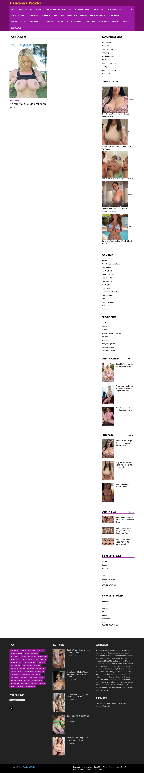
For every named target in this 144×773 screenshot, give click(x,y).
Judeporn (105, 309)
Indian (104, 612)
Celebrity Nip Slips (109, 63)
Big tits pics (40, 650)
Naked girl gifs (39, 671)
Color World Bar (108, 347)
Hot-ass (22, 668)
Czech (104, 622)
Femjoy (104, 572)
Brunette (23, 656)
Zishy (104, 582)
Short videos (25, 683)
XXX (103, 299)
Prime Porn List (108, 274)
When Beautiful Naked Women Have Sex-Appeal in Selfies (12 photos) (78, 674)
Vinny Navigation (108, 344)
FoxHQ (104, 67)
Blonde (27, 653)
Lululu (104, 323)
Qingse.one (106, 326)
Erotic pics (37, 665)
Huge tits (13, 671)
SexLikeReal (106, 42)
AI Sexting (46, 16)
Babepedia (106, 74)
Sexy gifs (27, 680)
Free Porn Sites (107, 278)
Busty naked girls (41, 659)
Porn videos (23, 677)
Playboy (105, 568)
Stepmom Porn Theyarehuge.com (104, 16)
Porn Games (87, 767)
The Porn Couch (108, 302)
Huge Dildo (33, 22)
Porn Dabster (107, 295)
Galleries (91, 22)
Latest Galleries (111, 358)
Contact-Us (16, 28)
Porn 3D (97, 767)
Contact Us (98, 770)
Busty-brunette (42, 656)
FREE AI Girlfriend (82, 9)
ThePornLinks (107, 267)
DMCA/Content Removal (82, 770)
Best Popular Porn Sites (111, 264)
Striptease (42, 683)
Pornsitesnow (107, 281)
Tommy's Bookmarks (110, 292)
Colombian (106, 619)
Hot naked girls (40, 668)
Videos (125, 22)
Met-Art (105, 561)
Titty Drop (20, 686)
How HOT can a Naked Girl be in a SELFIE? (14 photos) (79, 651)
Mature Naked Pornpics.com (58, 9)
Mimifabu (105, 340)
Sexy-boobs (33, 677)
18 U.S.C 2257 (121, 767)
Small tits (34, 683)
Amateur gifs (14, 650)
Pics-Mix (115, 22)
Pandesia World (29, 767)
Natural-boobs (15, 674)
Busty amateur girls (28, 659)
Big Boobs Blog (108, 56)
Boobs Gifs (34, 653)
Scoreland (106, 575)
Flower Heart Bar (108, 351)
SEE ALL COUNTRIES (110, 625)
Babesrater (106, 46)
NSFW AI (83, 16)
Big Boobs (106, 60)
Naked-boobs (29, 671)
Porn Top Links (107, 306)
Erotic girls (14, 100)
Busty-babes (32, 656)
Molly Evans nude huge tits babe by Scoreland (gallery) (78, 739)
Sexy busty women (16, 680)
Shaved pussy (15, 683)
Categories (76, 22)
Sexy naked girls (37, 680)
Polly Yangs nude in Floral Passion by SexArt (125, 409)
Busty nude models (29, 662)
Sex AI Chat (59, 16)
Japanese (105, 605)
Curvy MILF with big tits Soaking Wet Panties (124, 365)
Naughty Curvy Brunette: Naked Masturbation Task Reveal (125, 519)
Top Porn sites (17, 16)
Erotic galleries (27, 665)
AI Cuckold (72, 16)
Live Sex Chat (98, 9)
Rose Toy (23, 9)
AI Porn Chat (33, 16)
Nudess (105, 330)
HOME (13, 9)
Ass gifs (23, 650)
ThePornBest (107, 271)
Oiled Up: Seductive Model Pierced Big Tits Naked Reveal (124, 541)
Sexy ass (41, 677)
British (104, 615)
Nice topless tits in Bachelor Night (122, 485)
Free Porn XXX (107, 49)
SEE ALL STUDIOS (109, 585)
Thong (12, 686)
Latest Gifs (108, 435)
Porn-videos (14, 677)
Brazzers (105, 260)
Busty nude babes (16, 662)
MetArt (20, 671)
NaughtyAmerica (108, 579)
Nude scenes (36, 674)
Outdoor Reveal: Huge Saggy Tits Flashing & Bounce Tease (124, 442)
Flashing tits (14, 668)
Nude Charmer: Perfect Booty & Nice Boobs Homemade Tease (124, 530)
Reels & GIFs (103, 22)
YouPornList (106, 285)
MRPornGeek (62, 22)
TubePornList (107, 288)
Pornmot (76, 767)
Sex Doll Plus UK (18, 22)
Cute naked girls (15, 665)
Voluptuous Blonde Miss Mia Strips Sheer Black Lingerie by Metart (125, 388)
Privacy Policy (108, 767)
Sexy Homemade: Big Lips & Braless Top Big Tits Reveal (124, 464)
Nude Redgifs (25, 674)
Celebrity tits (41, 662)
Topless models (30, 686)
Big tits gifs (31, 650)
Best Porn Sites (114, 9)
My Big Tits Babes (109, 70)
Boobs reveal (14, 656)
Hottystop (105, 53)
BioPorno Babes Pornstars (112, 333)
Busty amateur (15, 659)
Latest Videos (109, 511)
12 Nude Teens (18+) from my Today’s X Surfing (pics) (77, 695)
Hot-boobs (30, 668)
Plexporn (105, 337)
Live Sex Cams (36, 9)
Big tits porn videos (16, 653)
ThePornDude (48, 22)
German (105, 608)
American (105, 601)
